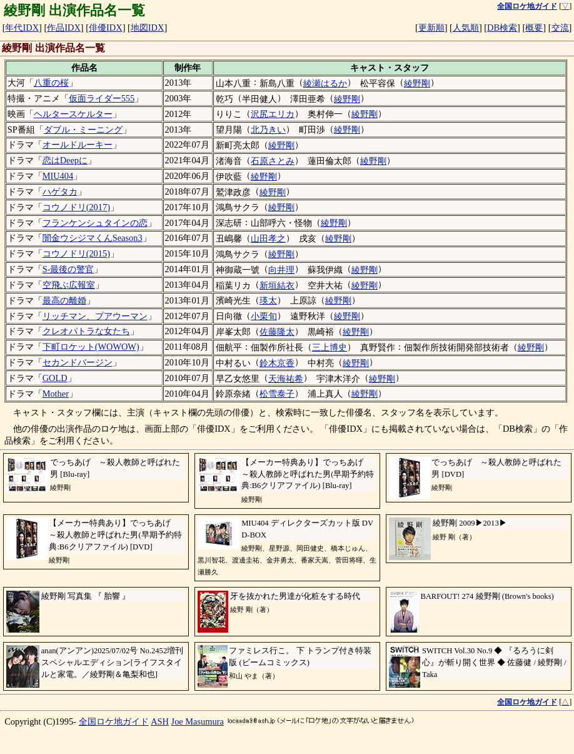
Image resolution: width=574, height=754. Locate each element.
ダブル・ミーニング (83, 130)
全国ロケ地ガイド (114, 721)
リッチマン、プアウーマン (95, 316)
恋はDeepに (65, 160)
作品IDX (64, 28)
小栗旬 (264, 316)
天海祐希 (285, 379)
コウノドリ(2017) (76, 207)
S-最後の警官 (68, 269)
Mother (56, 394)
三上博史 (329, 347)
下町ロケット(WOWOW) (91, 347)
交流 (560, 28)
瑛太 (268, 300)
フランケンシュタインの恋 (95, 223)
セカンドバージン (78, 362)
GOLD (55, 378)
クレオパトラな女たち (86, 331)
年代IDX (22, 28)
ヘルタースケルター (73, 114)
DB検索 (502, 28)
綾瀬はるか (325, 83)
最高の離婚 (64, 300)
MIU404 (58, 176)
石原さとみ (273, 161)
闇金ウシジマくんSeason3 (93, 238)
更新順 (431, 28)
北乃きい (268, 130)
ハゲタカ (60, 191)
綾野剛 (417, 83)
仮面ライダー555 (102, 98)
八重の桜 (51, 83)
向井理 (281, 270)
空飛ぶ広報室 (69, 285)
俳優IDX (106, 28)
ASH (160, 721)
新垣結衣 (277, 285)
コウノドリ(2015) (76, 253)
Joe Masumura (197, 721)
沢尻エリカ (273, 114)
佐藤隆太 (277, 332)
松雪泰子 (277, 394)
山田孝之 (268, 238)
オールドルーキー (78, 145)
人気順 (466, 28)
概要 (534, 28)
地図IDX (147, 28)
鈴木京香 (277, 363)
